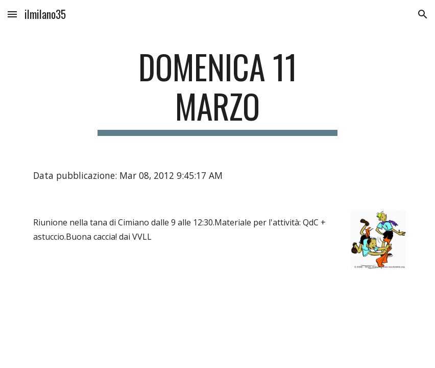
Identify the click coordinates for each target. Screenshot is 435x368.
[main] (217, 91)
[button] (12, 14)
